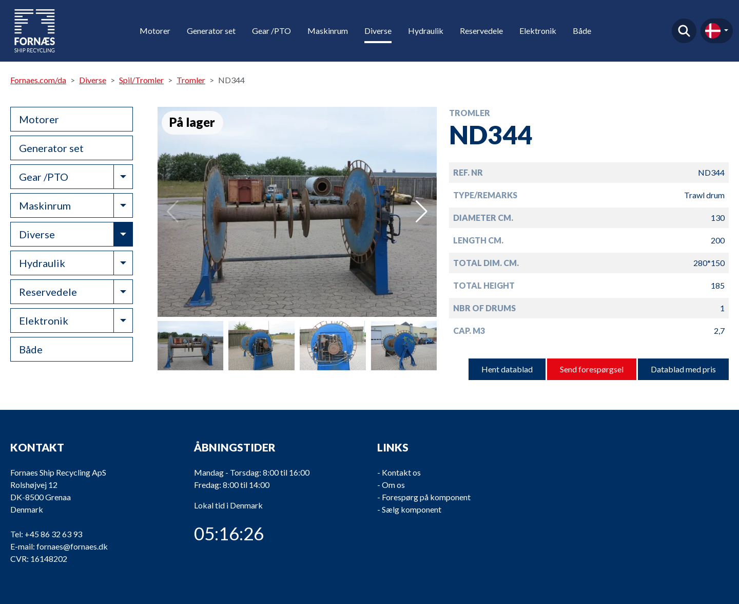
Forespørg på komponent (426, 497)
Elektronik (537, 30)
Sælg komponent (411, 509)
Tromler (191, 80)
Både (582, 30)
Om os (393, 484)
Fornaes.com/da (38, 80)
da (713, 31)
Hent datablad (507, 369)
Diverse (378, 30)
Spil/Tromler (141, 80)
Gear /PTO (271, 30)
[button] (422, 211)
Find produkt (684, 30)
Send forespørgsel (592, 369)
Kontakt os (401, 472)
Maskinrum (327, 30)
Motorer (155, 30)
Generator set (211, 30)
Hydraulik (425, 30)
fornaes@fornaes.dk (72, 546)
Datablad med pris (683, 369)
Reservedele (481, 30)
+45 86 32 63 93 (53, 534)
